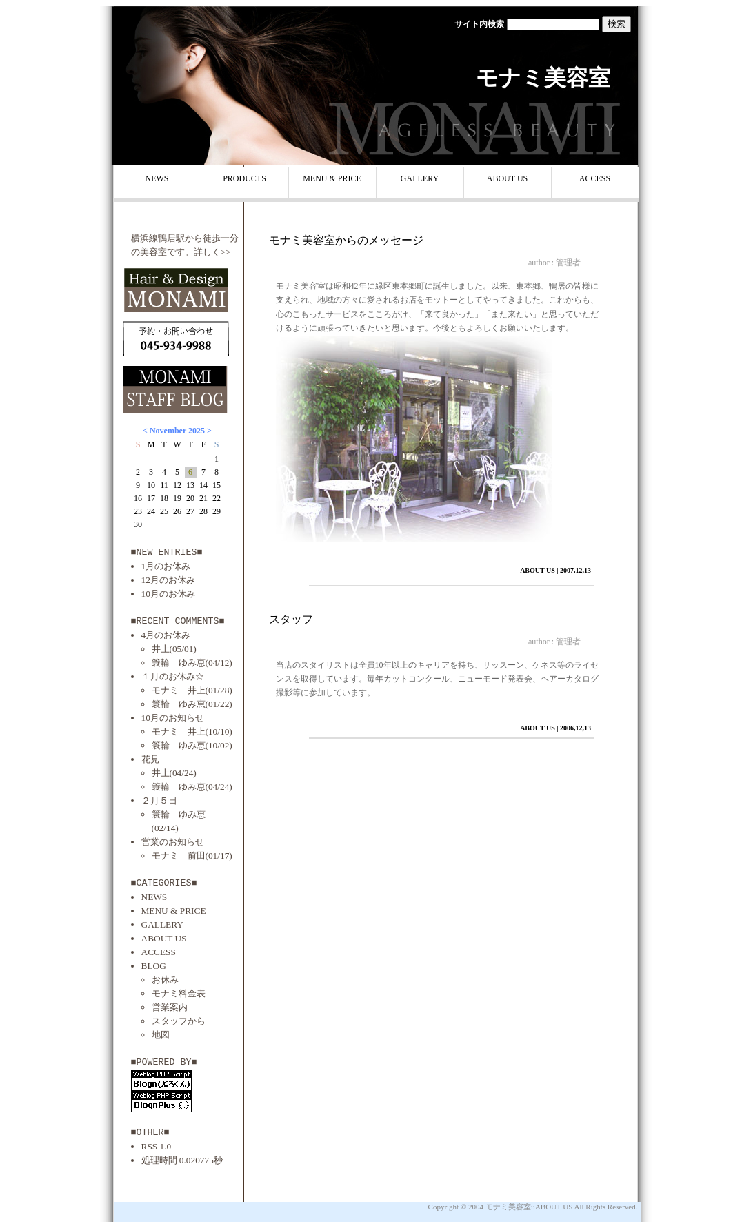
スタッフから (179, 1021)
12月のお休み (168, 580)
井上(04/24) (174, 773)
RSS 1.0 (156, 1146)
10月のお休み (168, 594)
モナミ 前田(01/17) (192, 855)
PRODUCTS (244, 178)
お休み (165, 979)
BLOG (153, 966)
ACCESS (594, 178)
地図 (161, 1035)
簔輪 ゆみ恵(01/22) (192, 704)
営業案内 (170, 1007)
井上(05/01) (174, 649)
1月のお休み (166, 566)
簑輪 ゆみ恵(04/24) (192, 786)
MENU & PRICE (332, 178)
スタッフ (291, 619)
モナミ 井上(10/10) (192, 731)
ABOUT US (507, 178)
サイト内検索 (479, 24)
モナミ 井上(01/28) (192, 690)
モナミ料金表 (179, 993)
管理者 (568, 262)
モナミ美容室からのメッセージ (346, 240)
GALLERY (420, 178)
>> (226, 252)
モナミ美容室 (543, 77)
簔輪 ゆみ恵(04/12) (192, 662)
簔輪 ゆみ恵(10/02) (192, 745)
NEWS (157, 178)
